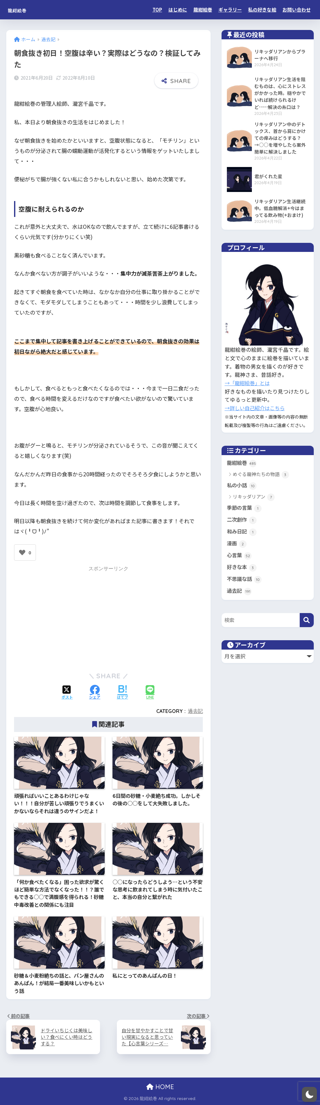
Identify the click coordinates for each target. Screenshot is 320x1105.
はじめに (177, 9)
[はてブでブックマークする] (122, 692)
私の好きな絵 (262, 9)
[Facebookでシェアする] (94, 692)
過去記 (195, 711)
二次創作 (242, 522)
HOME (160, 1087)
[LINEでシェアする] (150, 692)
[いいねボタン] (22, 552)
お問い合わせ (296, 9)
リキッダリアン (254, 499)
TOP (157, 9)
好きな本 (242, 569)
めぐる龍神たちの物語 (261, 476)
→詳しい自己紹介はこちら (256, 410)
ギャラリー (230, 9)
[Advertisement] (108, 617)
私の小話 (242, 487)
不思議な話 (245, 581)
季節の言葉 (245, 510)
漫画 (237, 545)
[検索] (307, 622)
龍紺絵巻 (23, 9)
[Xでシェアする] (67, 692)
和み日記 (242, 533)
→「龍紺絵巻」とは (248, 385)
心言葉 (239, 557)
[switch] (309, 1094)
